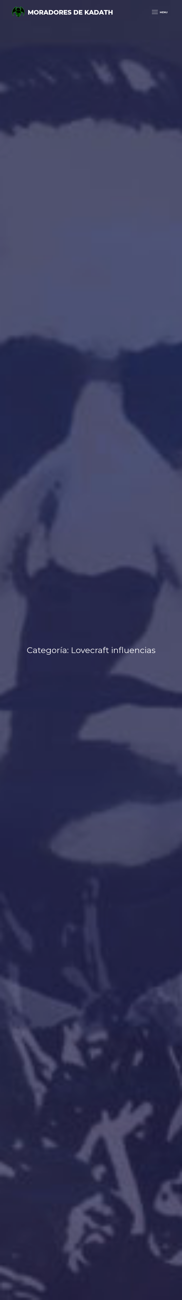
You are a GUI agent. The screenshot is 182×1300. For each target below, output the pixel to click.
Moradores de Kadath (70, 12)
